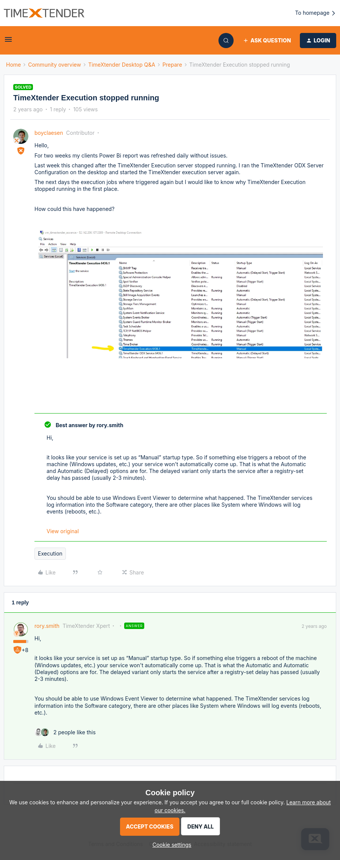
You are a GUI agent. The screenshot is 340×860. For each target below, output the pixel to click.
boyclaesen (48, 133)
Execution (50, 553)
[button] (8, 42)
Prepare (172, 64)
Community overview (54, 64)
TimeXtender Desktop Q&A (121, 64)
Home (13, 64)
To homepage (315, 13)
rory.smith (46, 626)
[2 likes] (65, 732)
